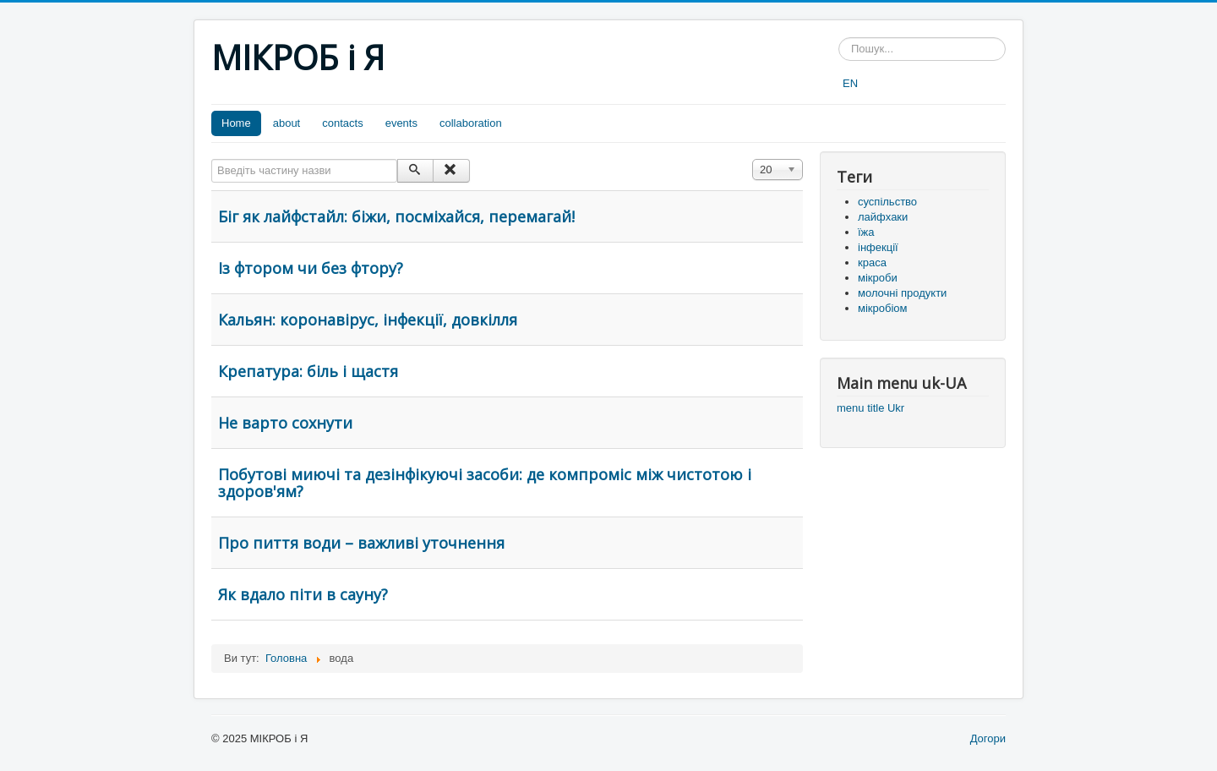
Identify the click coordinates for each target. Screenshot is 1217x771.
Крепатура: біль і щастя (308, 371)
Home (236, 123)
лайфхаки (883, 217)
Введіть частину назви (211, 159)
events (401, 123)
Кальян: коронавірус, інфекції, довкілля (367, 319)
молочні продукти (902, 293)
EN (850, 83)
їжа (866, 232)
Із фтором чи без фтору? (310, 268)
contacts (342, 123)
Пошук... (838, 37)
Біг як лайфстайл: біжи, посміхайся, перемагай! (396, 216)
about (287, 123)
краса (872, 262)
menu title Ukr (870, 408)
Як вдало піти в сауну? (303, 594)
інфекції (878, 247)
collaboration (470, 123)
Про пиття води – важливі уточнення (361, 543)
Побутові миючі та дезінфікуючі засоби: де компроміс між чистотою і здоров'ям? (484, 482)
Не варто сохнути (285, 423)
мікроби (878, 277)
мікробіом (882, 308)
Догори (988, 738)
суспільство (887, 201)
